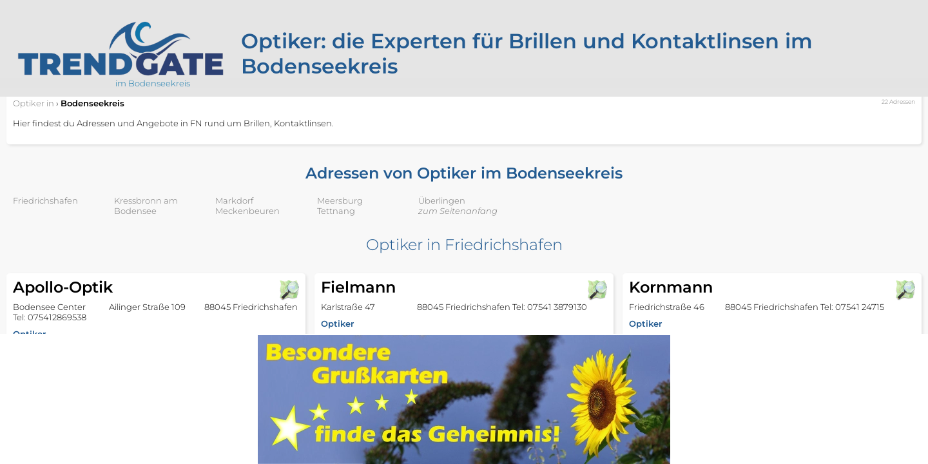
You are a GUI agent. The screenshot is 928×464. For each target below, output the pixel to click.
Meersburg (340, 200)
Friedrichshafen (45, 200)
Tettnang (336, 211)
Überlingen (441, 200)
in (33, 103)
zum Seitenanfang (458, 211)
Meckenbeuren (247, 211)
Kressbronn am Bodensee (146, 205)
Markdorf (234, 200)
